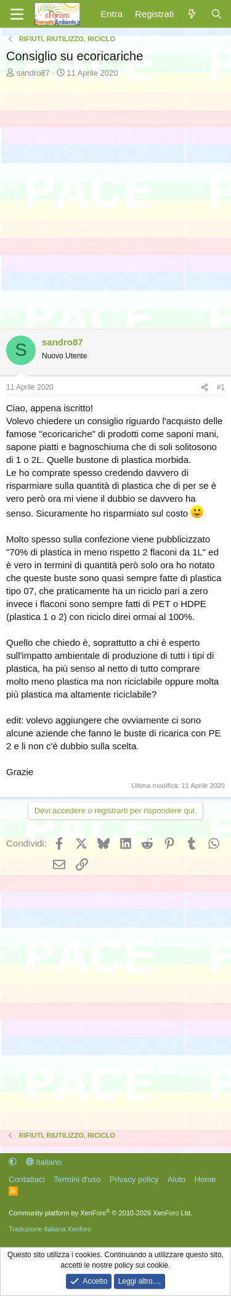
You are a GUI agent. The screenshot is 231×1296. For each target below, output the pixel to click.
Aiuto (177, 1179)
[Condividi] (205, 387)
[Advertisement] (115, 200)
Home (205, 1179)
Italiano (44, 1162)
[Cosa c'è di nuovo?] (192, 13)
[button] (12, 1162)
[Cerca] (217, 13)
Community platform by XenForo (100, 1213)
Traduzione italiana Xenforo (50, 1229)
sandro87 (33, 73)
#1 (221, 387)
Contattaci (27, 1179)
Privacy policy (134, 1179)
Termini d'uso (77, 1179)
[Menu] (16, 14)
